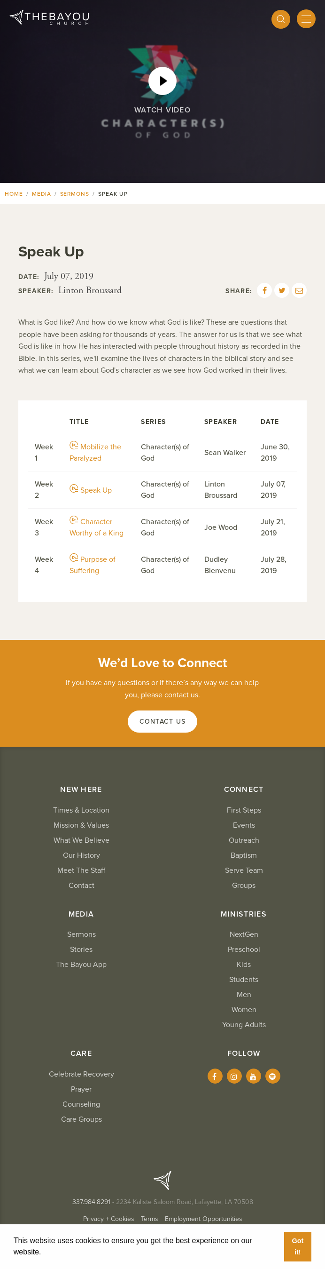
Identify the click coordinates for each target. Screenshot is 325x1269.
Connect (244, 789)
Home (14, 194)
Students (243, 979)
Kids (244, 964)
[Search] (280, 19)
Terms (149, 1219)
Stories (81, 949)
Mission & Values (81, 825)
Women (244, 1009)
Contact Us (162, 722)
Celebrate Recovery (81, 1074)
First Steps (244, 810)
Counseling (81, 1104)
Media (41, 194)
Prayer (81, 1089)
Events (244, 825)
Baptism (244, 855)
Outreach (244, 840)
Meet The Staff (81, 870)
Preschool (244, 949)
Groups (243, 885)
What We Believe (81, 840)
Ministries (244, 914)
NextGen (244, 934)
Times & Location (81, 810)
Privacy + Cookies (108, 1219)
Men (244, 994)
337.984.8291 (91, 1202)
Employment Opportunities (203, 1219)
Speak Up (91, 490)
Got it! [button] (297, 1246)
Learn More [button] (64, 1252)
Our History (81, 855)
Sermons (75, 194)
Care (81, 1053)
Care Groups (81, 1119)
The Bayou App (81, 964)
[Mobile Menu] (306, 18)
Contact (81, 885)
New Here (81, 789)
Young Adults (244, 1025)
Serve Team (244, 870)
